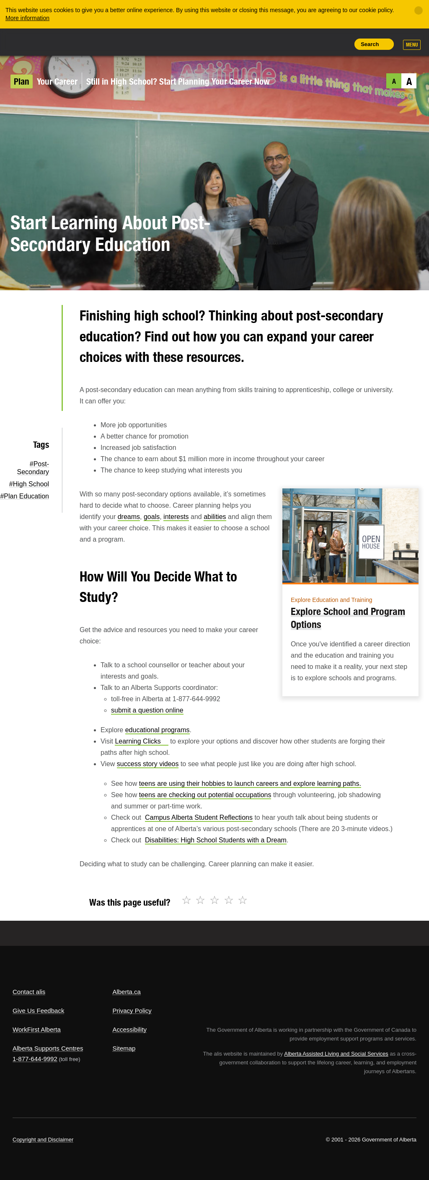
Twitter (41, 319)
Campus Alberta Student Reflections (199, 817)
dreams (129, 516)
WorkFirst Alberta (37, 1029)
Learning (141, 741)
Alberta (28, 41)
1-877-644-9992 (35, 1058)
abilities (215, 516)
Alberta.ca (126, 991)
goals (152, 516)
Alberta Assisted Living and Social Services (336, 1054)
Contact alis (29, 991)
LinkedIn (41, 372)
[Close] (418, 10)
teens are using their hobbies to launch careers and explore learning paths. (250, 783)
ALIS (68, 41)
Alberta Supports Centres (48, 1048)
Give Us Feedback (38, 1010)
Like (322, 43)
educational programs (157, 729)
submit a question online (147, 710)
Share (284, 44)
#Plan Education (24, 496)
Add (303, 44)
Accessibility (129, 1029)
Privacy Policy (131, 1010)
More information (27, 18)
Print (341, 44)
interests (176, 516)
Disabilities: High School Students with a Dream (216, 840)
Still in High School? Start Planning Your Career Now (178, 81)
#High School (29, 484)
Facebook (41, 345)
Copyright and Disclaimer (43, 1139)
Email (41, 399)
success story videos (148, 763)
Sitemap (123, 1048)
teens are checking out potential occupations (205, 794)
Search (370, 44)
